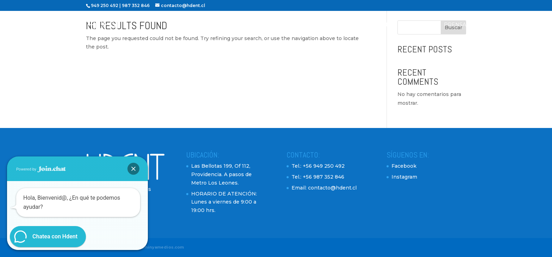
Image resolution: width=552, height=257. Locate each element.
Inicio (250, 25)
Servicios (336, 25)
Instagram (404, 177)
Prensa (455, 25)
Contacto (420, 25)
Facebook (403, 166)
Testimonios (378, 25)
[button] (133, 169)
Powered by (41, 169)
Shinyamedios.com (163, 247)
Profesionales (290, 25)
